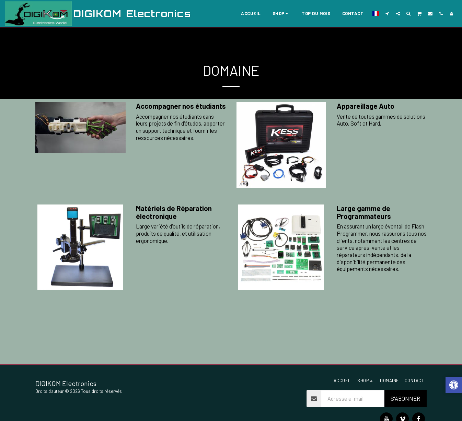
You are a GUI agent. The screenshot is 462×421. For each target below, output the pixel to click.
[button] (387, 13)
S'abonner (405, 398)
